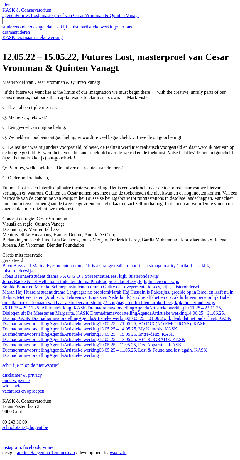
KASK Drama (32, 37)
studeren (10, 26)
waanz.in (118, 452)
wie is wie (11, 385)
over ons (124, 26)
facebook (31, 447)
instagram (11, 447)
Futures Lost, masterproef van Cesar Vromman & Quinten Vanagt (77, 15)
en (8, 4)
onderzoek (28, 26)
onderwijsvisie (16, 380)
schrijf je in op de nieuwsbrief (30, 365)
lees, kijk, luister (66, 26)
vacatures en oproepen (23, 391)
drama (16, 32)
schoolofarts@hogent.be (25, 427)
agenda (9, 15)
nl (4, 4)
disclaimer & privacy (22, 375)
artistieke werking (99, 26)
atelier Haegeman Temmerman (46, 452)
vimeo (49, 447)
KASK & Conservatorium (26, 10)
